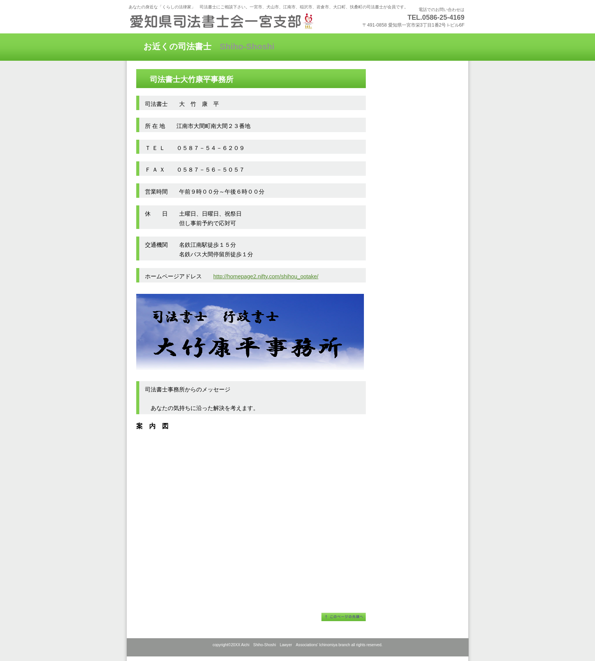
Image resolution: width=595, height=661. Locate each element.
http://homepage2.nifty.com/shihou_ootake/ (265, 276)
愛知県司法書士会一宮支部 (221, 20)
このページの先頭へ (343, 617)
